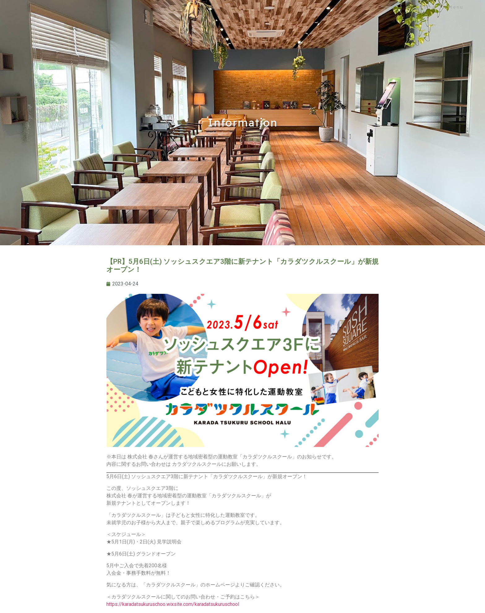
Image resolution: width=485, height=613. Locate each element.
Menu (455, 7)
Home (427, 7)
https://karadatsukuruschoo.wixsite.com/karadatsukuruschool (172, 604)
